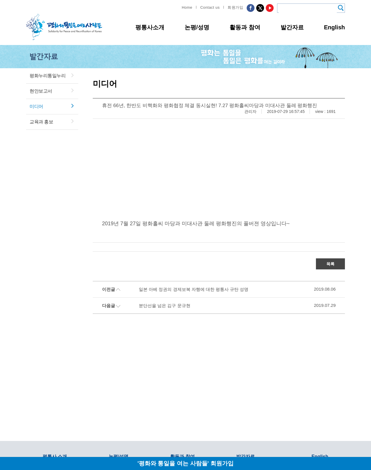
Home (187, 7)
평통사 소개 (55, 456)
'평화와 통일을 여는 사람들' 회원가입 (185, 463)
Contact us (210, 7)
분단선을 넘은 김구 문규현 (164, 305)
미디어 (36, 106)
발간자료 (292, 27)
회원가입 (235, 7)
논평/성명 (197, 27)
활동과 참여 (245, 27)
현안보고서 (41, 91)
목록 (330, 264)
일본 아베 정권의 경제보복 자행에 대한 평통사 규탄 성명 (193, 289)
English (334, 27)
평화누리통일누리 (48, 75)
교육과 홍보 (41, 121)
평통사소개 (149, 27)
